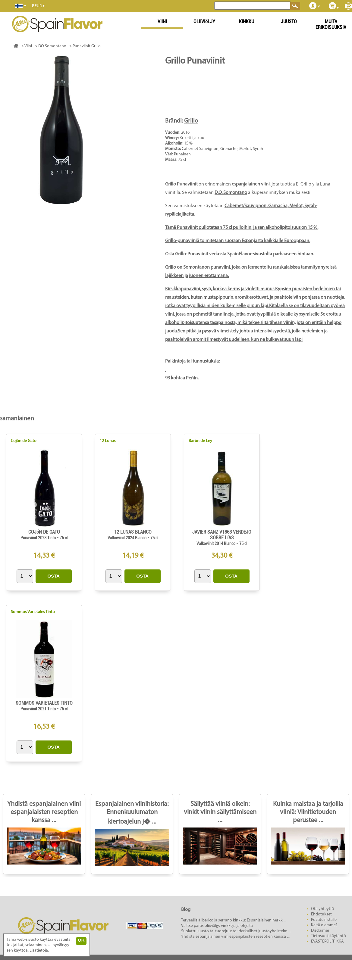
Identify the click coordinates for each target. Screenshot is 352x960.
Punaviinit (187, 184)
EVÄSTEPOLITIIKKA (327, 941)
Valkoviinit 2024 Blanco (127, 537)
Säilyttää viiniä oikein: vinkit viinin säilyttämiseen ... (220, 812)
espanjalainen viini (251, 184)
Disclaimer (320, 930)
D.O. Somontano (231, 192)
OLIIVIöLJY (204, 21)
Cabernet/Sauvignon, (246, 206)
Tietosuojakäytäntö (328, 936)
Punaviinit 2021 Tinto (38, 708)
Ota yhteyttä (322, 909)
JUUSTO (289, 21)
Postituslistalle (324, 920)
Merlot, (296, 206)
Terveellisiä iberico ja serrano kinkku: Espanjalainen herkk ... (233, 920)
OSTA (53, 575)
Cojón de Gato (23, 441)
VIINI (162, 21)
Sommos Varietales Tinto (33, 612)
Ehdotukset (321, 914)
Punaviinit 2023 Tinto (38, 537)
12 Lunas (108, 441)
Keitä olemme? (324, 925)
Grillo (191, 121)
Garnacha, (278, 206)
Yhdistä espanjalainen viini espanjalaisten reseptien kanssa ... (44, 812)
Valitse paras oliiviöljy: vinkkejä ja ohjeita (217, 926)
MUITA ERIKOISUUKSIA (331, 24)
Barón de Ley (200, 441)
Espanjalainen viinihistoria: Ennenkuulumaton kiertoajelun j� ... (132, 813)
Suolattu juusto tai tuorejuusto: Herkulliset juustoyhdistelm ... (236, 931)
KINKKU (246, 21)
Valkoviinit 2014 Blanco (216, 543)
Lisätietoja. (39, 950)
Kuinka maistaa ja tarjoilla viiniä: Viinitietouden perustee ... (308, 812)
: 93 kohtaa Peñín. (255, 302)
